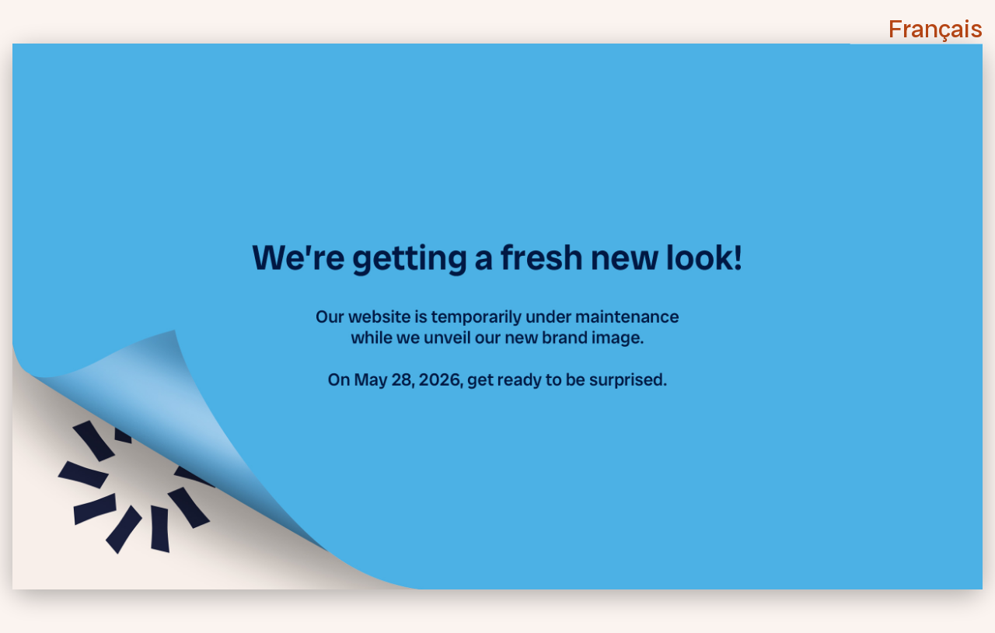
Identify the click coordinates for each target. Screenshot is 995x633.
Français (936, 28)
